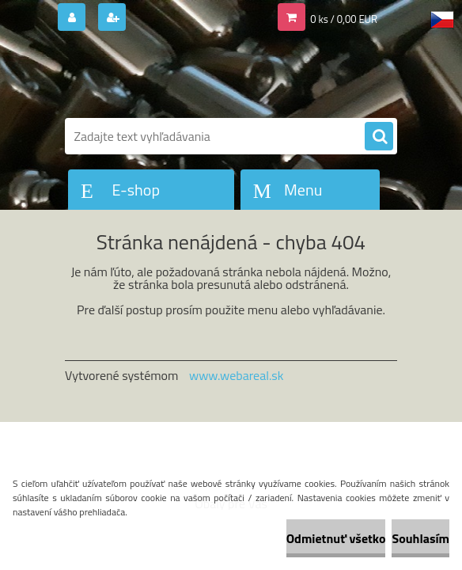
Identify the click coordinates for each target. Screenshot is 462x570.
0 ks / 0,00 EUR (343, 19)
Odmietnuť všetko (336, 538)
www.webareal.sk (236, 375)
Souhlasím (420, 538)
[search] (379, 137)
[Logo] (173, 76)
